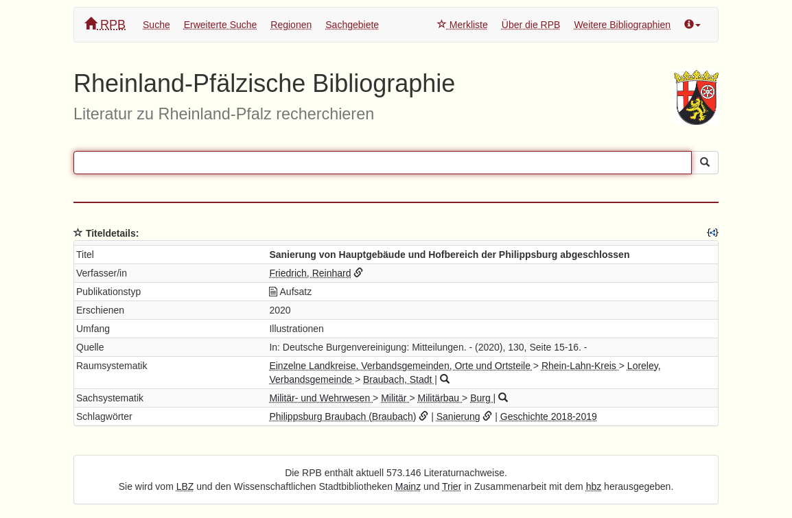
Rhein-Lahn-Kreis (580, 365)
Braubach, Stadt (398, 379)
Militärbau (439, 397)
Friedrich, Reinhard (310, 273)
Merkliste (462, 24)
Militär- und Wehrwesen (321, 397)
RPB (105, 24)
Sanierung (458, 416)
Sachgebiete (352, 24)
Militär (395, 397)
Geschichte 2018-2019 (548, 416)
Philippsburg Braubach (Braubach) (342, 416)
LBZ (185, 486)
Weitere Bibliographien (622, 24)
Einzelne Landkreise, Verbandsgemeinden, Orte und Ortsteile (401, 365)
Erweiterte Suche (220, 24)
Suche (156, 24)
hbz (594, 486)
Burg (481, 397)
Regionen (291, 24)
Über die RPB (531, 24)
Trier (451, 486)
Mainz (408, 486)
